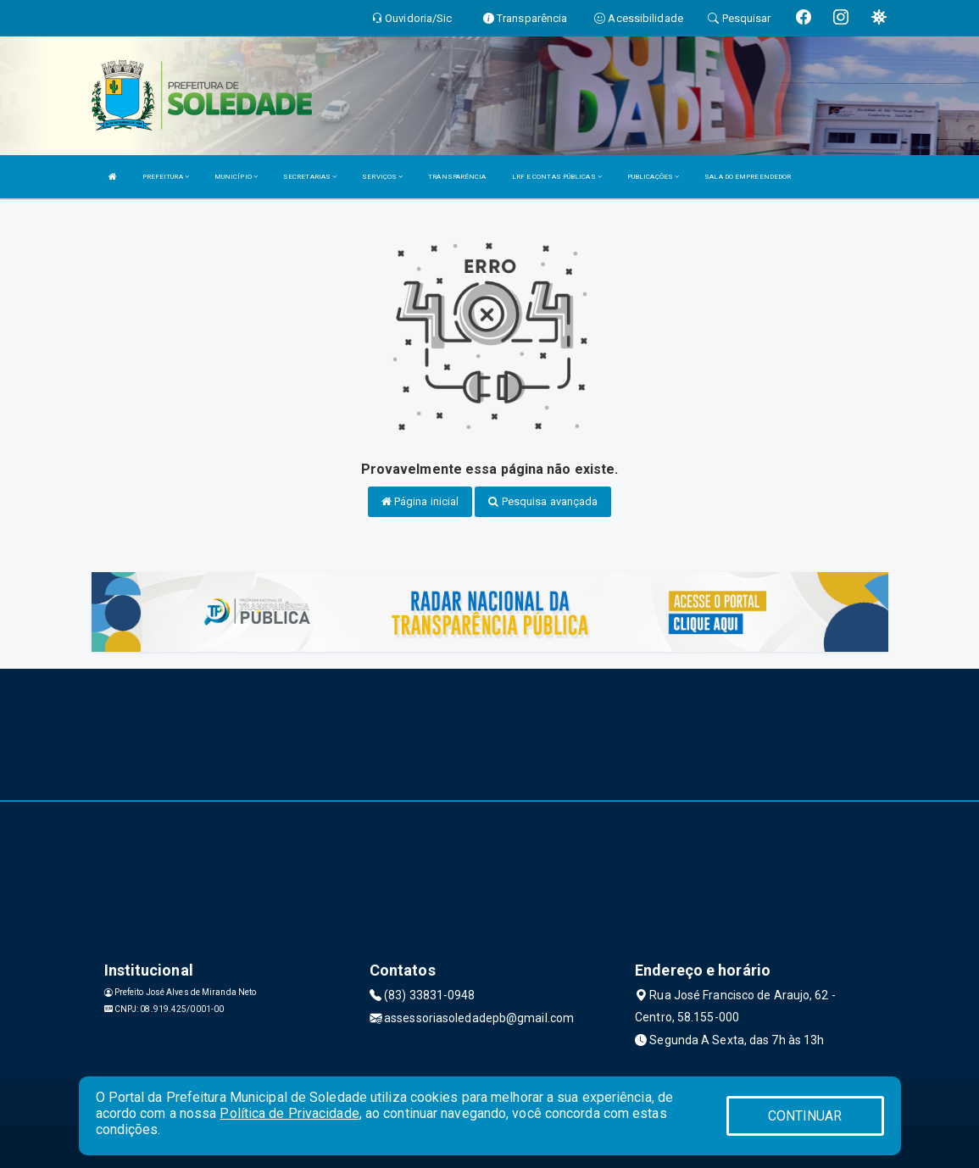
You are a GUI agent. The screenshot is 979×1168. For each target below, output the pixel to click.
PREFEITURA (165, 177)
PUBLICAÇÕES (653, 177)
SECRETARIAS (310, 177)
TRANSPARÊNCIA (457, 177)
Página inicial (420, 501)
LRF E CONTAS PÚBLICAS (557, 177)
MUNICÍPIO (236, 177)
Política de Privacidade (289, 1113)
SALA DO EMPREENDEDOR (747, 177)
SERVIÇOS (382, 177)
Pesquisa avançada (543, 501)
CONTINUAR (805, 1116)
